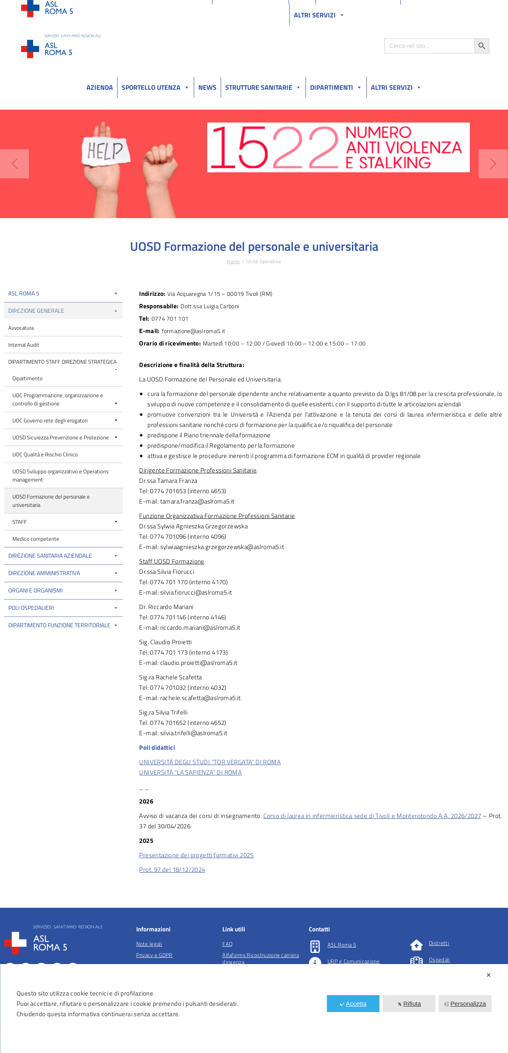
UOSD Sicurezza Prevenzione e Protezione (65, 437)
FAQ (227, 944)
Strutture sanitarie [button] (263, 87)
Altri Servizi (396, 87)
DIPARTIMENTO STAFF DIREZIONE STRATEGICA (63, 363)
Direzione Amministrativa (63, 572)
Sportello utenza (156, 87)
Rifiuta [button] (409, 1003)
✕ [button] (488, 975)
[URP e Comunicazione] (315, 963)
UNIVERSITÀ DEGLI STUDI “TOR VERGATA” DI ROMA (210, 762)
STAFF (65, 522)
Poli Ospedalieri (63, 607)
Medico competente (35, 539)
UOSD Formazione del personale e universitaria (51, 500)
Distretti (439, 943)
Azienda (100, 87)
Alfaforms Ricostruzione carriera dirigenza (260, 958)
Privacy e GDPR (154, 955)
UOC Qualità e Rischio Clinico (45, 454)
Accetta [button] (352, 1003)
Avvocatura (21, 328)
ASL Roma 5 (63, 293)
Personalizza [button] (465, 1003)
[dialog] (254, 1008)
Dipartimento (27, 378)
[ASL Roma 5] (315, 946)
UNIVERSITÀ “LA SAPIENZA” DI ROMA (190, 772)
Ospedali (439, 959)
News (207, 87)
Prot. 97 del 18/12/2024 (172, 869)
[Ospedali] (416, 961)
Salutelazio (451, 7)
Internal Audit (23, 345)
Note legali (149, 944)
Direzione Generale (63, 310)
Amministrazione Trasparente (82, 7)
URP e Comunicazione (353, 961)
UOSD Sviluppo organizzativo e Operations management (60, 475)
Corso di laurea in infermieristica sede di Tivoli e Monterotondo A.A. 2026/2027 (372, 815)
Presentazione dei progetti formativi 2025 (196, 855)
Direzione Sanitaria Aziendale (63, 555)
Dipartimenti (336, 87)
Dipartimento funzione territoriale (63, 625)
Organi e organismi (63, 590)
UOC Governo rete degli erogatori (65, 420)
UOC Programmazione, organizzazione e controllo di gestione (65, 399)
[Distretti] (416, 945)
